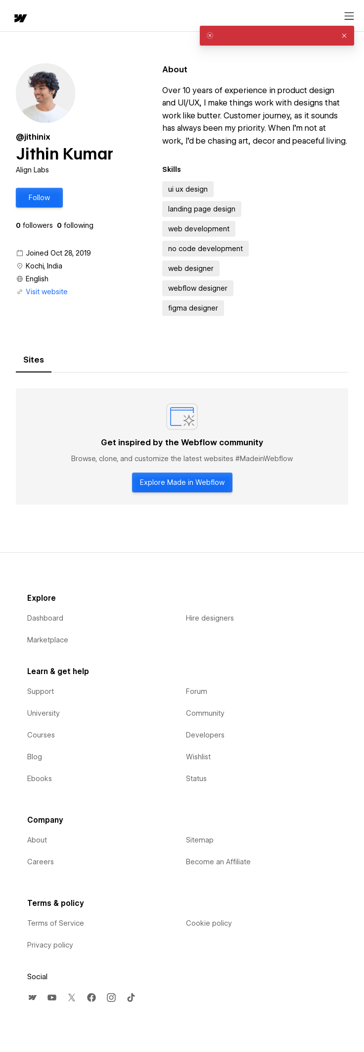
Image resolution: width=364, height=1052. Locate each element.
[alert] (277, 36)
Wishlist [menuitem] (198, 757)
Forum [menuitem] (196, 691)
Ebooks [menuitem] (39, 779)
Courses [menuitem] (41, 735)
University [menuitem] (43, 713)
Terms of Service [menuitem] (55, 923)
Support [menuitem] (40, 691)
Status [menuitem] (196, 779)
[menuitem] (32, 997)
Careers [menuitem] (40, 862)
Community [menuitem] (205, 713)
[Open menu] (349, 16)
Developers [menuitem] (205, 735)
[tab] (33, 360)
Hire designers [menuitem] (210, 618)
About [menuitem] (37, 840)
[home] (20, 19)
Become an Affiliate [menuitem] (218, 862)
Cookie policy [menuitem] (209, 923)
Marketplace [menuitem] (47, 640)
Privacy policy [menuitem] (50, 945)
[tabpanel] (182, 446)
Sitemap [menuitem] (200, 840)
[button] (39, 198)
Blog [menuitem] (34, 757)
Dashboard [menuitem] (45, 618)
